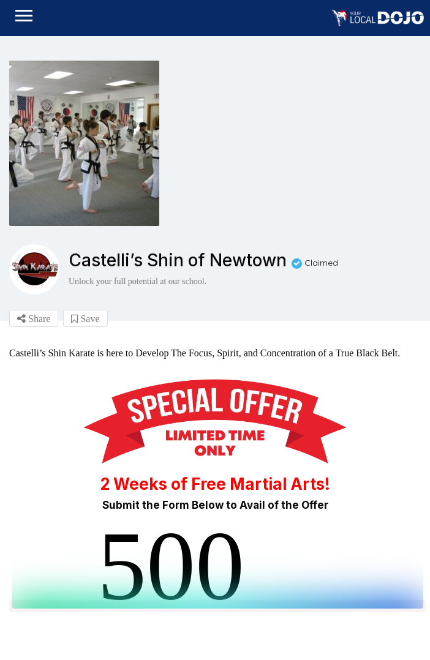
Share (33, 318)
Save (85, 318)
